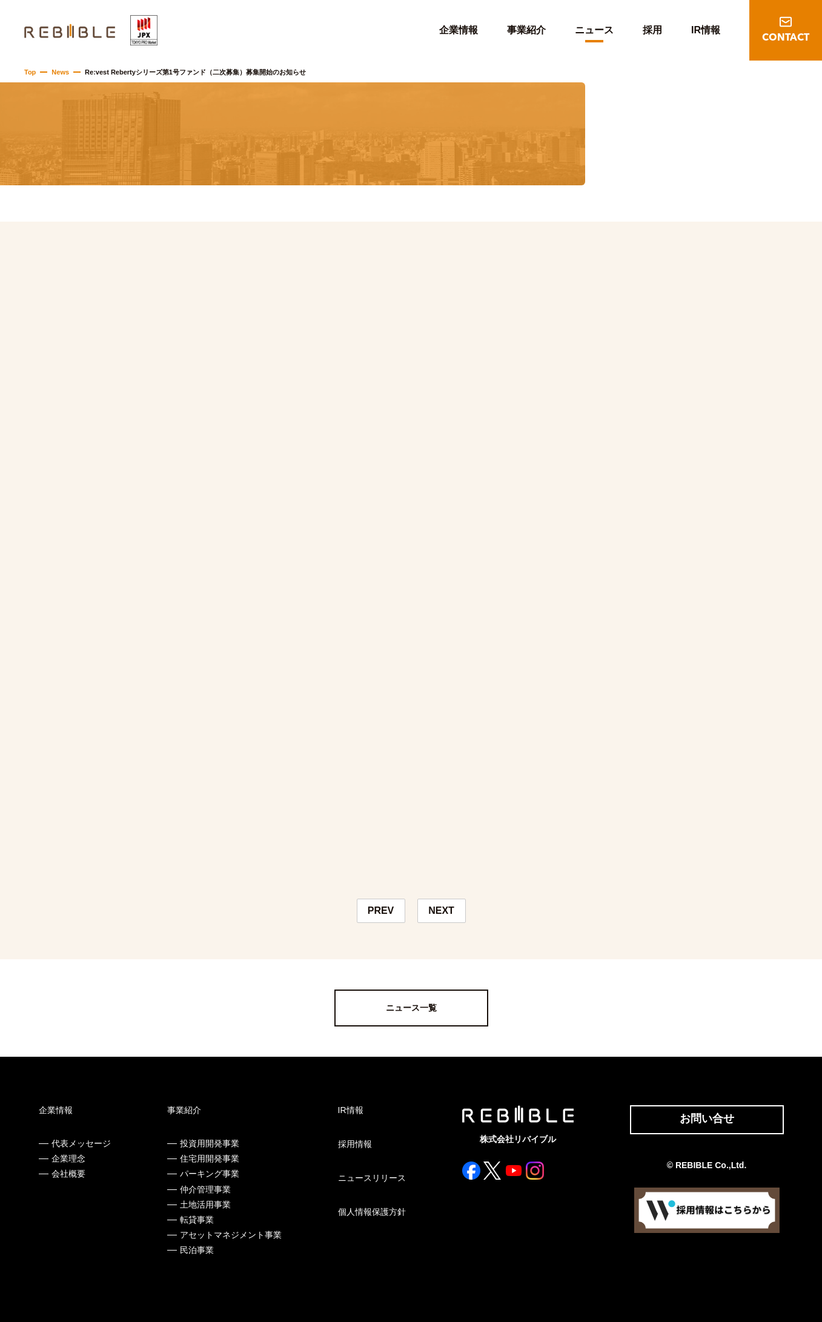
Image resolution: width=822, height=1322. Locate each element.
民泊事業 (197, 1250)
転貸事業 (197, 1220)
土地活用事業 (205, 1204)
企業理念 (68, 1158)
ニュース (594, 30)
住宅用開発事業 (209, 1158)
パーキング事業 (209, 1173)
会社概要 (68, 1173)
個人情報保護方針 (372, 1212)
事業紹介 (526, 30)
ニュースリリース (372, 1178)
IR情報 (705, 30)
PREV (381, 910)
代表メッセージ (81, 1143)
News (60, 72)
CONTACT (785, 38)
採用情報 (355, 1144)
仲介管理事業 (205, 1189)
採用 (652, 30)
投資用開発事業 (209, 1143)
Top (30, 72)
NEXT (441, 910)
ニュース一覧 (411, 1008)
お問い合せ (707, 1118)
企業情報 (458, 30)
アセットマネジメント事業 (231, 1235)
